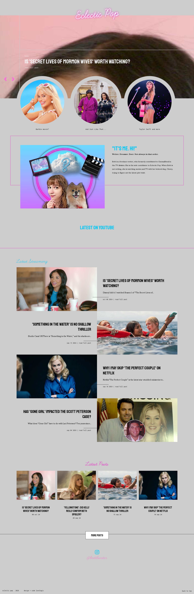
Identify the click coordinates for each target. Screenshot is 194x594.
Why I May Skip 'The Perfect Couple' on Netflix (158, 509)
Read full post (121, 299)
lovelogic (40, 590)
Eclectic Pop (97, 14)
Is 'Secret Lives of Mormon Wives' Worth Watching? (36, 509)
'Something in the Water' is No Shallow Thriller (117, 509)
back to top (187, 591)
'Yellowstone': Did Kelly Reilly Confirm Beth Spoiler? (76, 511)
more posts (97, 535)
